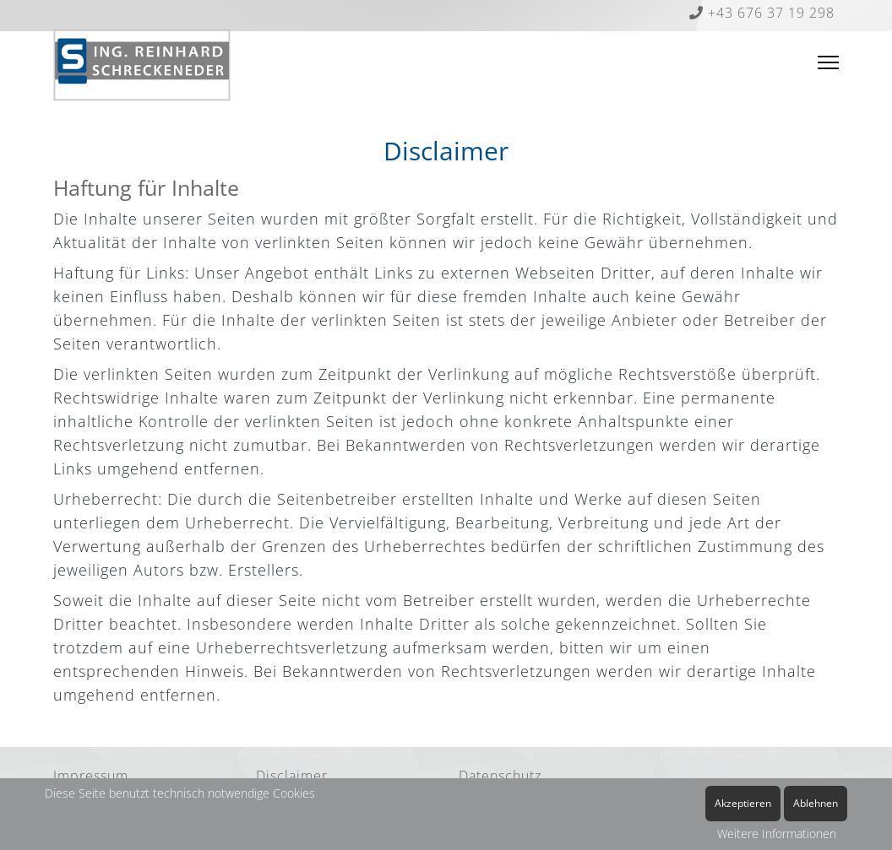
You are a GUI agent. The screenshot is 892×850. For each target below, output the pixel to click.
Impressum (90, 775)
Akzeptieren (743, 803)
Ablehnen (815, 803)
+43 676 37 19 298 (762, 12)
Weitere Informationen (776, 834)
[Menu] (828, 63)
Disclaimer (292, 775)
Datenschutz (500, 775)
